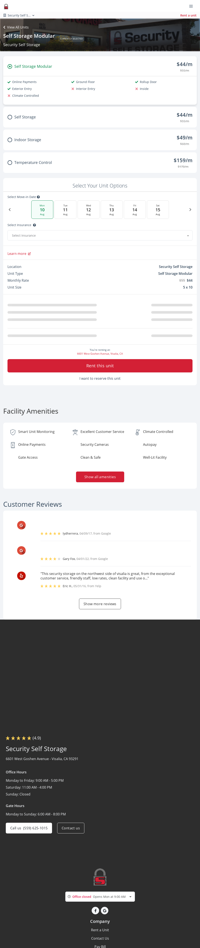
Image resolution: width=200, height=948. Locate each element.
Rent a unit (188, 15)
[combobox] (100, 235)
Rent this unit (100, 366)
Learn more (19, 253)
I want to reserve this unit (100, 378)
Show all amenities (100, 477)
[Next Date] (190, 209)
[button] (95, 910)
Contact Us (100, 938)
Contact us (71, 828)
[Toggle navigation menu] (193, 6)
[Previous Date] (9, 209)
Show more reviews (100, 604)
